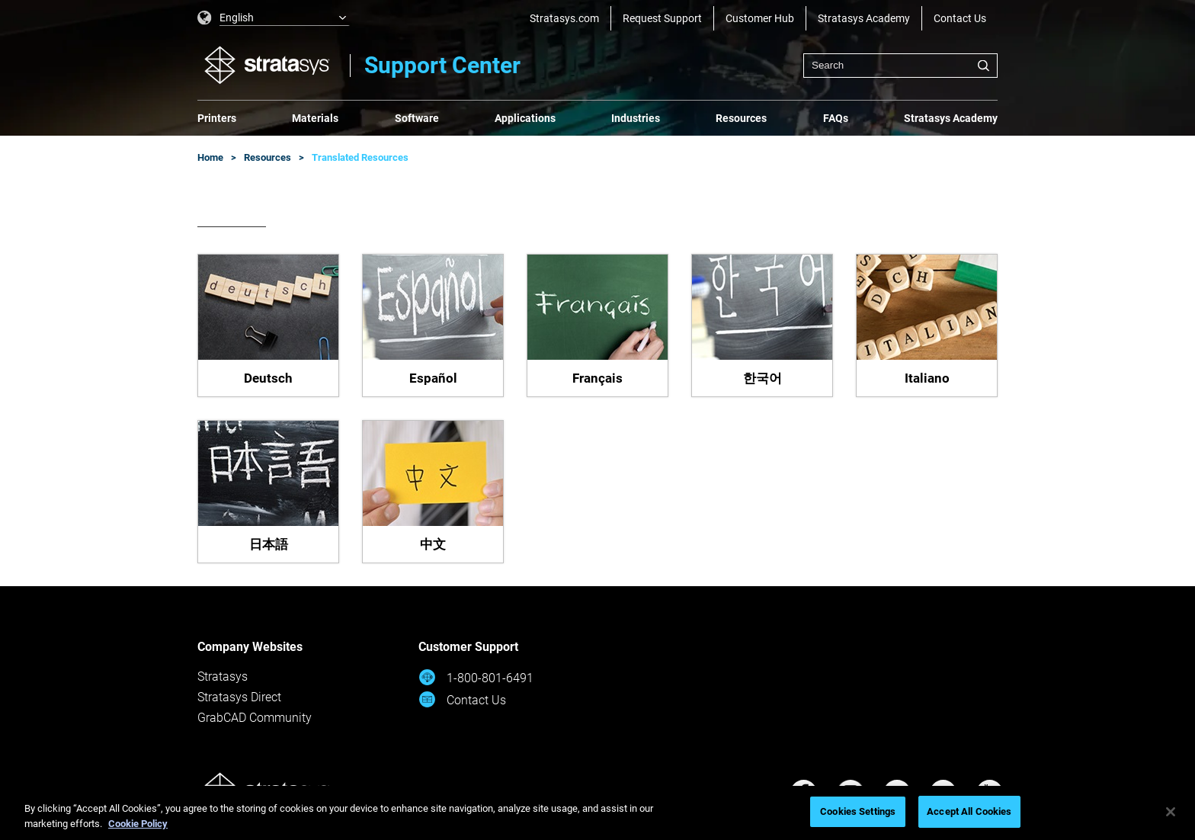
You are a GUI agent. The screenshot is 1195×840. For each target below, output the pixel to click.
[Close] (1170, 812)
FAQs (835, 118)
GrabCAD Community (254, 717)
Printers (216, 118)
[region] (597, 813)
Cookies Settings (857, 811)
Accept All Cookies (969, 811)
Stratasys (222, 676)
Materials (315, 118)
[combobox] (900, 65)
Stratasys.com (564, 18)
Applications (525, 118)
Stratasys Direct (239, 697)
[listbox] (273, 18)
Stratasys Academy (864, 18)
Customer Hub (760, 18)
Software (417, 118)
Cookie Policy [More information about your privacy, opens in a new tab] (138, 823)
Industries (635, 118)
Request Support (662, 18)
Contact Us (960, 18)
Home (210, 157)
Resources (741, 118)
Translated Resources (360, 157)
